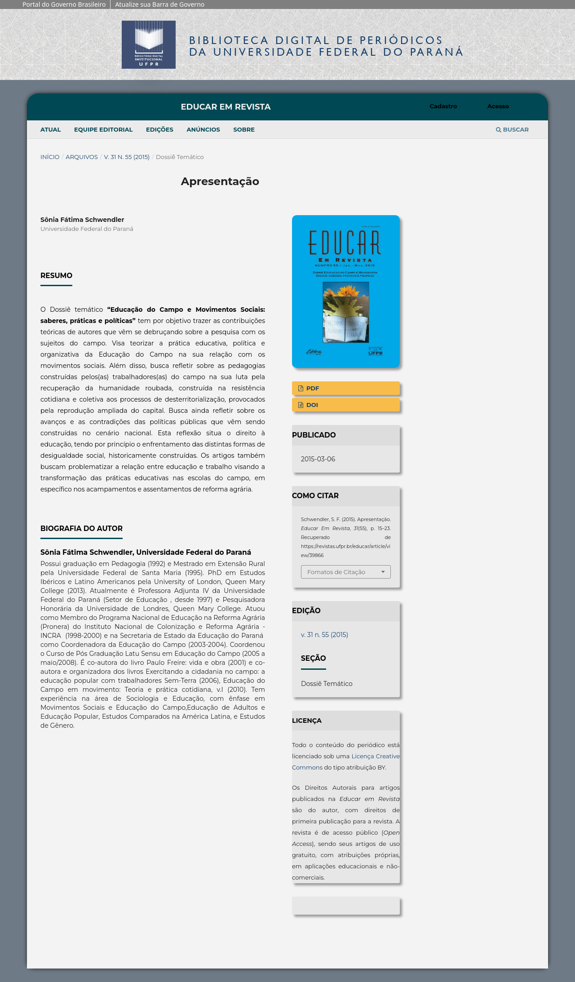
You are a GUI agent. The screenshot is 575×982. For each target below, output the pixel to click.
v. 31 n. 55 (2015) (127, 156)
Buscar (512, 129)
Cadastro (443, 106)
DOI (311, 404)
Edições (159, 129)
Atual (50, 129)
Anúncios (203, 129)
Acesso (498, 106)
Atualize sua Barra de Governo (159, 4)
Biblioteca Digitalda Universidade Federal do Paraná (327, 46)
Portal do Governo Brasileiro (64, 4)
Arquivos (81, 156)
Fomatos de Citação (336, 571)
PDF (312, 388)
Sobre (244, 129)
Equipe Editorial (103, 129)
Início (50, 156)
